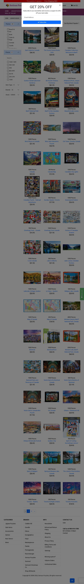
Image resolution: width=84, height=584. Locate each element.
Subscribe (42, 22)
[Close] (60, 5)
